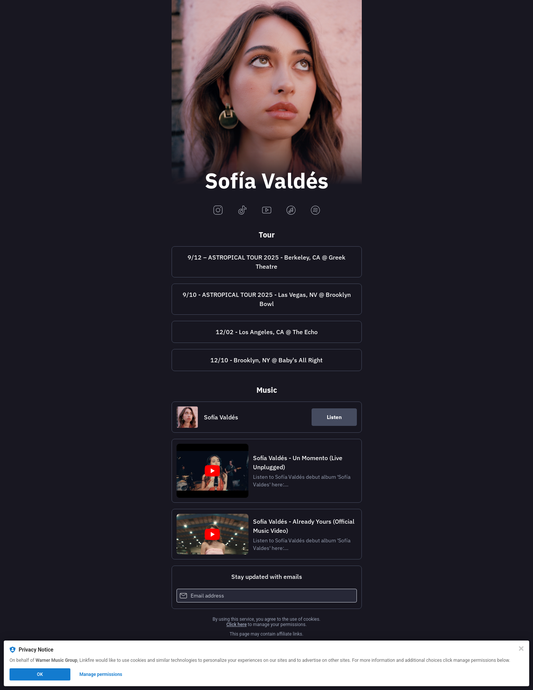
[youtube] (267, 211)
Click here (236, 624)
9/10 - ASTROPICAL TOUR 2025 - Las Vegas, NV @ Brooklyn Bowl (267, 299)
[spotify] (315, 211)
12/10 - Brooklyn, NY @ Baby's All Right (266, 360)
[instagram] (218, 211)
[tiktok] (242, 211)
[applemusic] (291, 211)
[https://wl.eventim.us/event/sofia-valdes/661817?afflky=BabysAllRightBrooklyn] (267, 360)
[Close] (521, 648)
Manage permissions (101, 674)
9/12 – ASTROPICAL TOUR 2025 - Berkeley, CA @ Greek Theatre (266, 261)
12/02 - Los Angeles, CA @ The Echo (267, 332)
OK (40, 674)
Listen (334, 417)
